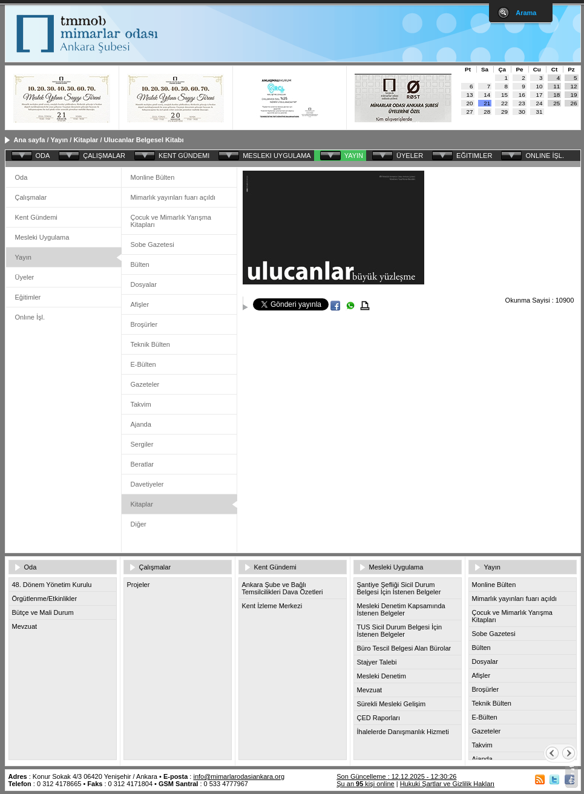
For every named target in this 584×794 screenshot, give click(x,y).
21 (487, 103)
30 (522, 111)
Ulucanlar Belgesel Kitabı (144, 139)
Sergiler (142, 444)
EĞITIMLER (474, 155)
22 (504, 103)
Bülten (140, 264)
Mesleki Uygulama (42, 237)
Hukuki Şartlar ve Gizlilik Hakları (447, 783)
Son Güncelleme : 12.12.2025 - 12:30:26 (396, 776)
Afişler (140, 304)
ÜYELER (409, 155)
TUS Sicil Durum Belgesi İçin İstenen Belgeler (399, 630)
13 (470, 94)
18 (556, 94)
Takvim (141, 404)
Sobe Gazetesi (152, 244)
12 (574, 86)
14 (487, 94)
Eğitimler (28, 297)
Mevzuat (25, 626)
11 (556, 86)
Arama (526, 12)
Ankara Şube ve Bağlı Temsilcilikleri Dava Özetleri (282, 588)
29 (504, 111)
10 (539, 86)
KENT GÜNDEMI (184, 155)
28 (487, 111)
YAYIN (353, 155)
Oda (21, 177)
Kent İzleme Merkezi (272, 605)
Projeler (138, 584)
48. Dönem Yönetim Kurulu (52, 584)
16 (522, 94)
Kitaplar (85, 139)
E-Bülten (143, 364)
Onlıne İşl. (30, 317)
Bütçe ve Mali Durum (43, 612)
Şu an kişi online (365, 783)
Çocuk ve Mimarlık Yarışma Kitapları (171, 221)
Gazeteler (145, 384)
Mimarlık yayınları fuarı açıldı (173, 197)
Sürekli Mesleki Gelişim (391, 703)
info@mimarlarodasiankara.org (238, 776)
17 (539, 94)
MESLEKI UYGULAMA (276, 155)
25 (556, 103)
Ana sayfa (29, 139)
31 (539, 111)
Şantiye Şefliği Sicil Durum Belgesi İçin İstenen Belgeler (399, 588)
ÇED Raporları (379, 717)
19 (574, 94)
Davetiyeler (147, 484)
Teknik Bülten (150, 344)
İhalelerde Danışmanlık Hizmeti (403, 731)
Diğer (138, 524)
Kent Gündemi (36, 217)
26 (574, 103)
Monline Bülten (153, 177)
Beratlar (142, 464)
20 (470, 103)
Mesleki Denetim (381, 676)
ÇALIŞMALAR (104, 155)
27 (470, 111)
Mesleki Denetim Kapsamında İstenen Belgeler (401, 609)
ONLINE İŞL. (544, 155)
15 (504, 94)
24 (539, 103)
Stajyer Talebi (377, 662)
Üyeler (24, 277)
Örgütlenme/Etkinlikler (44, 598)
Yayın (59, 139)
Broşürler (144, 324)
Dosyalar (144, 284)
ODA (43, 155)
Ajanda (141, 424)
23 (522, 103)
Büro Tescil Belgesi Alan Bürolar (404, 648)
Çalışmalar (31, 197)
